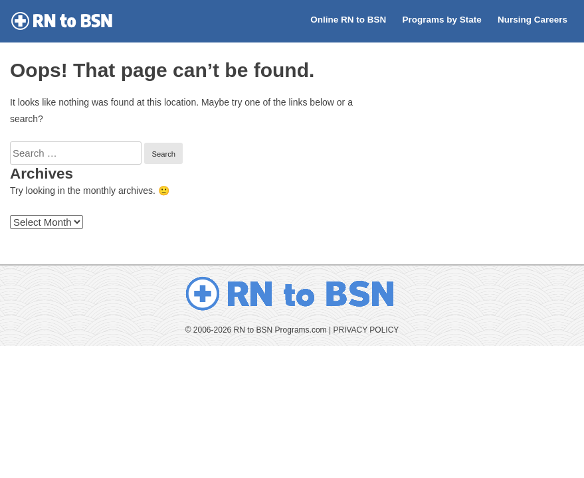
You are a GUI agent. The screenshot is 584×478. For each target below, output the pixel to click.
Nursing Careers (532, 20)
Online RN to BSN (348, 20)
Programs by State (441, 20)
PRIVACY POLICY (366, 330)
